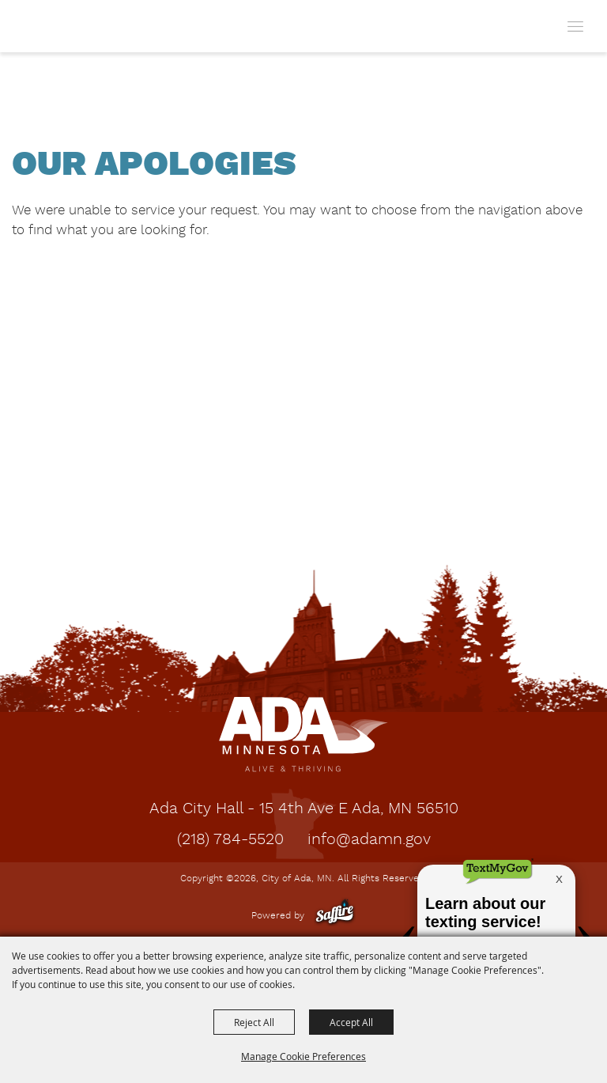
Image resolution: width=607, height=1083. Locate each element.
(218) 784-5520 (230, 840)
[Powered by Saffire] (335, 916)
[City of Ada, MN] (48, 26)
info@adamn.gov (369, 840)
